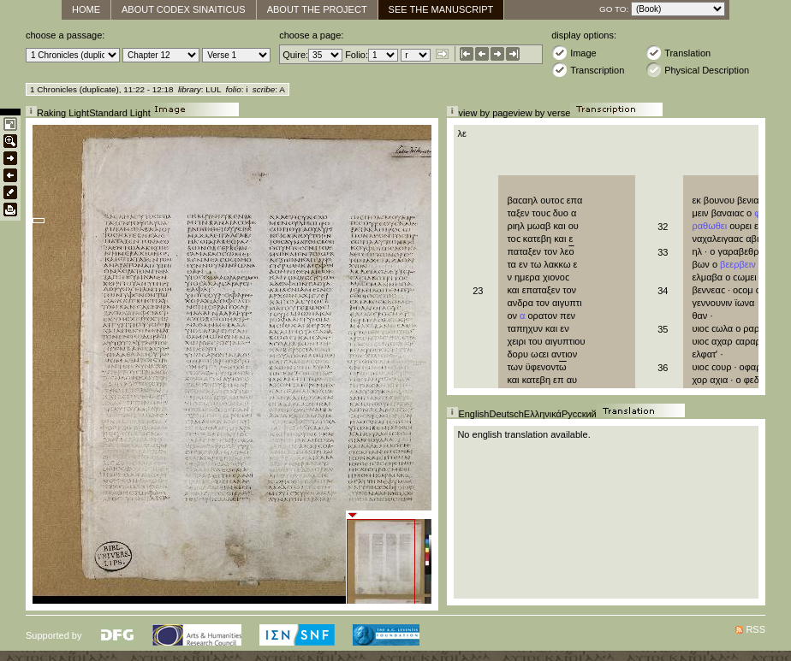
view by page (485, 113)
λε (461, 133)
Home (86, 9)
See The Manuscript (441, 9)
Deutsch (506, 414)
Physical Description (697, 70)
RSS (755, 629)
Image (574, 52)
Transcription (587, 70)
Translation (678, 52)
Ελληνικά (543, 414)
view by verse (542, 113)
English (473, 414)
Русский (579, 414)
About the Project (317, 9)
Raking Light (63, 113)
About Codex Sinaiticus (184, 9)
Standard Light (120, 113)
